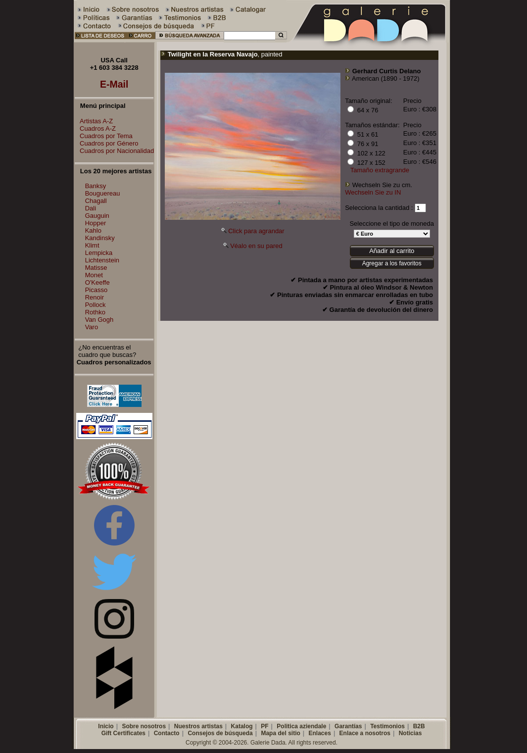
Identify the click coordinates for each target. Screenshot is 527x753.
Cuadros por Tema (104, 136)
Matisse (96, 267)
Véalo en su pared (256, 246)
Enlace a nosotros (364, 733)
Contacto (167, 733)
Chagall (96, 200)
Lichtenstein (102, 260)
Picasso (96, 290)
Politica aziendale (301, 726)
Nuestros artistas (198, 726)
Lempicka (99, 252)
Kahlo (93, 230)
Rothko (95, 312)
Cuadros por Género (107, 143)
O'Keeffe (97, 282)
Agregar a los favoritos (392, 263)
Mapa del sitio (280, 733)
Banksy (95, 186)
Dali (90, 208)
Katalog (242, 726)
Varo (91, 327)
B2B (419, 726)
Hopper (95, 223)
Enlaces (320, 733)
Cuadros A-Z (95, 128)
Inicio (105, 726)
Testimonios (387, 726)
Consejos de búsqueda (220, 733)
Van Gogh (99, 319)
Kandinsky (100, 238)
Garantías (348, 726)
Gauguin (97, 215)
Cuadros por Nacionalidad (114, 150)
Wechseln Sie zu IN (373, 192)
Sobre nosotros (144, 726)
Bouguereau (102, 193)
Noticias (410, 733)
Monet (94, 275)
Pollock (95, 304)
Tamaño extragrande (379, 170)
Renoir (94, 297)
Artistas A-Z (94, 121)
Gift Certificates (123, 733)
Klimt (92, 245)
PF (264, 726)
